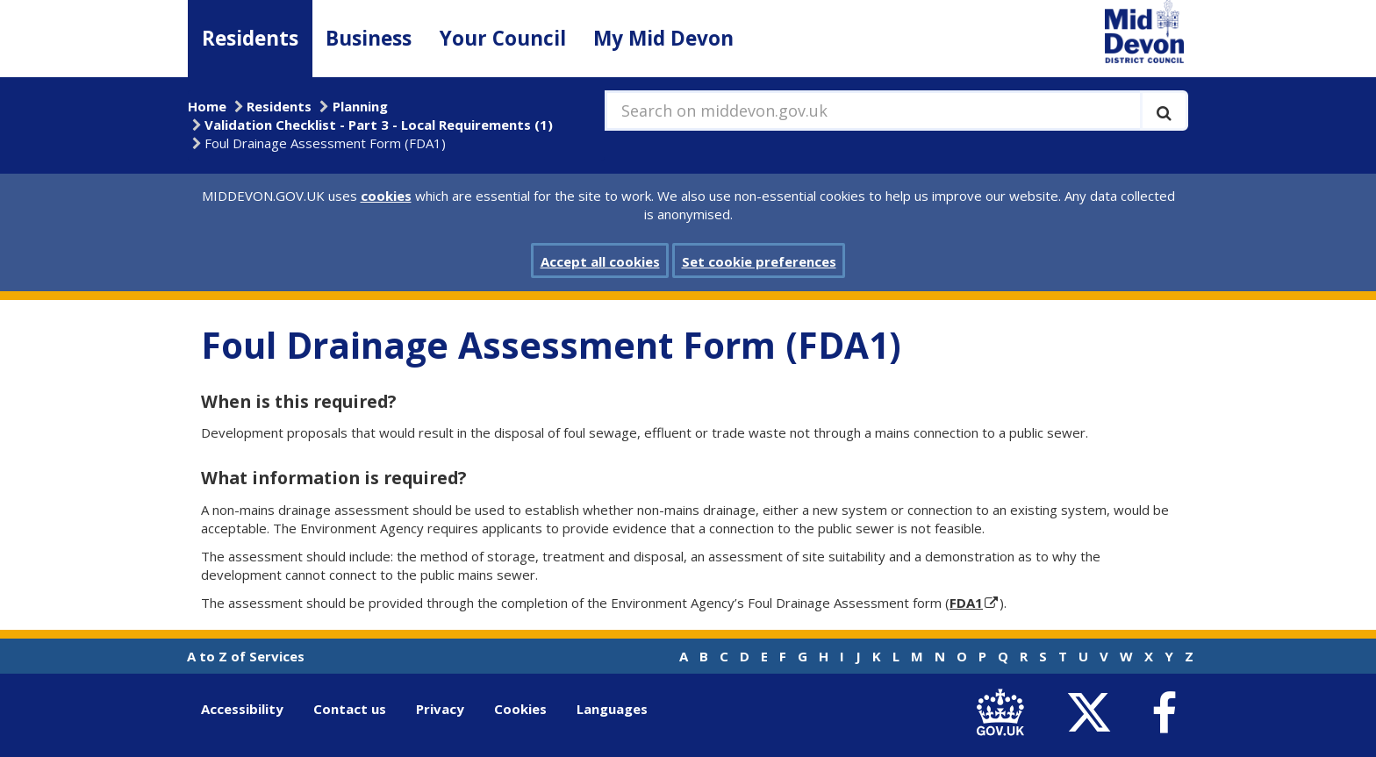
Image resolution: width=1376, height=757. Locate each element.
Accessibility (242, 709)
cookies (386, 195)
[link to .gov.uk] (1004, 713)
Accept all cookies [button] (600, 261)
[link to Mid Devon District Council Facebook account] (1163, 713)
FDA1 (966, 602)
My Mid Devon (663, 38)
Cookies (520, 709)
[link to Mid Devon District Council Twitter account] (1093, 713)
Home (207, 106)
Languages (612, 709)
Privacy (440, 709)
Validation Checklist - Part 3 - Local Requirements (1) (378, 124)
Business (369, 38)
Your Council (503, 38)
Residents (250, 38)
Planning (360, 106)
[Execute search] (1164, 110)
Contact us (349, 709)
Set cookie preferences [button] (759, 261)
